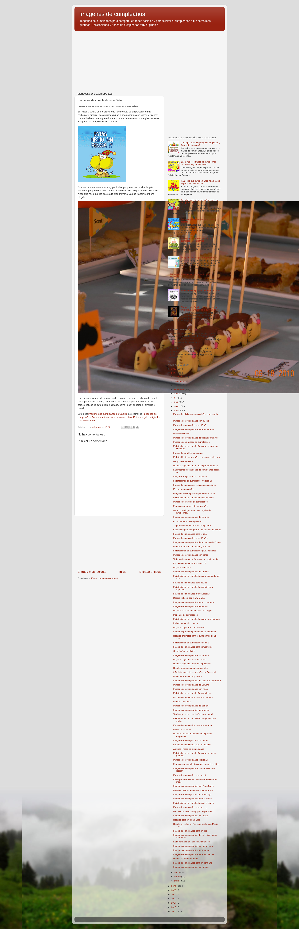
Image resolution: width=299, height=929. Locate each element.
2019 (174, 894)
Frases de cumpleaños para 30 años (190, 425)
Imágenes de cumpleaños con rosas (190, 740)
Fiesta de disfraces (182, 729)
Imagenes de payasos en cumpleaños (191, 442)
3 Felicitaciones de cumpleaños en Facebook (194, 672)
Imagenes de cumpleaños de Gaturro (108, 414)
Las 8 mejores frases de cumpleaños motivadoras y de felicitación (198, 163)
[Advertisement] (149, 58)
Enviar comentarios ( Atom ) (104, 578)
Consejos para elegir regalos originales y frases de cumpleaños (200, 143)
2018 (174, 898)
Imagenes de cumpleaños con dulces (191, 421)
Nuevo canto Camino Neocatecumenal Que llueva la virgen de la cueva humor (199, 308)
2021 (174, 886)
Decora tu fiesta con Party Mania (189, 598)
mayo (177, 406)
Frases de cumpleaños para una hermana (201, 290)
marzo (177, 872)
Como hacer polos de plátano (187, 521)
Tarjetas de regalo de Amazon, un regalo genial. (196, 559)
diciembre (179, 376)
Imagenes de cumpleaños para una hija (192, 794)
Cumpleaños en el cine (184, 651)
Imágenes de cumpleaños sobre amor (191, 655)
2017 (174, 903)
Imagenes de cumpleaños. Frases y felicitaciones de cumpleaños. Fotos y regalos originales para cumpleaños (119, 417)
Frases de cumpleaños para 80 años (190, 538)
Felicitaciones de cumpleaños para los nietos (194, 551)
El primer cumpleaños (183, 489)
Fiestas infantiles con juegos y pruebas (191, 546)
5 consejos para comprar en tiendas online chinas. (197, 529)
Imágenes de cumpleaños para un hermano (194, 429)
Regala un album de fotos (185, 858)
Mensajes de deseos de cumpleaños (190, 506)
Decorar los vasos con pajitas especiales (192, 811)
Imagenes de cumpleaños (112, 14)
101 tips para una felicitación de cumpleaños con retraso (196, 239)
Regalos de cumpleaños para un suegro (192, 610)
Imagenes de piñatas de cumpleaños (191, 476)
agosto (177, 393)
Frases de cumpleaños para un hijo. (190, 831)
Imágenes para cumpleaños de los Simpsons (194, 631)
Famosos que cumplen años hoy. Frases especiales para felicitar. (200, 182)
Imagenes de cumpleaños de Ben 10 (190, 706)
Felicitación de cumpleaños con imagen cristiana (196, 457)
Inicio (122, 571)
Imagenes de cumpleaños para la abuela (192, 798)
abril (176, 410)
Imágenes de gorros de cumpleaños (190, 502)
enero (177, 881)
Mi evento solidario (182, 433)
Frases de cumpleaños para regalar (190, 534)
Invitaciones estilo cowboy (185, 623)
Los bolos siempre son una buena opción (193, 790)
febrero (177, 876)
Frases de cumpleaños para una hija (190, 807)
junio (176, 402)
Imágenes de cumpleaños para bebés (199, 257)
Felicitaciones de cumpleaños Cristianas (192, 481)
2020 (174, 890)
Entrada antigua (150, 571)
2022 (174, 373)
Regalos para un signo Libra (186, 820)
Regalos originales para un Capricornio (191, 663)
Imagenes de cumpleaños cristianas (190, 760)
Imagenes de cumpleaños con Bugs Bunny (193, 786)
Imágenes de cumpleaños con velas (190, 689)
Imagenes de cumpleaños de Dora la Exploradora (197, 680)
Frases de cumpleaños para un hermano (192, 863)
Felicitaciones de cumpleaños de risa (191, 643)
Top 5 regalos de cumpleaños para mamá (193, 714)
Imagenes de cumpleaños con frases (191, 867)
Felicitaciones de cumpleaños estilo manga (193, 803)
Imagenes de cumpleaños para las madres (193, 854)
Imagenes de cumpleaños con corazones (193, 846)
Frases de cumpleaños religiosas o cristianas (194, 485)
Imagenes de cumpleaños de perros (190, 606)
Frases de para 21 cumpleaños (188, 453)
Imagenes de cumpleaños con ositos (190, 555)
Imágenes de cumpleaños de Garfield (191, 571)
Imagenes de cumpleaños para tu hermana (193, 602)
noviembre (179, 381)
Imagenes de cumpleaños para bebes (191, 710)
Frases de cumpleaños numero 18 (189, 563)
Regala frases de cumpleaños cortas (190, 668)
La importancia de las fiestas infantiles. (191, 842)
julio (176, 398)
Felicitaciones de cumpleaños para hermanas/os (196, 619)
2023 (174, 369)
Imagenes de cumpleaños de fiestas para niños (195, 438)
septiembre (179, 389)
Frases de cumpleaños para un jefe (190, 775)
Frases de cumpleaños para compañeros (192, 647)
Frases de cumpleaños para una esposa (192, 725)
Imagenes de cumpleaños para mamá (191, 850)
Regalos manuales (182, 567)
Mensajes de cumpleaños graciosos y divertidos (196, 764)
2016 (174, 907)
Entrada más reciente (92, 571)
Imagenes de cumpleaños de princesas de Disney (197, 542)
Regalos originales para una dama (189, 659)
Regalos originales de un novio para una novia (195, 465)
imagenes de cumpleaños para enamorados (194, 493)
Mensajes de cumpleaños (185, 615)
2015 (174, 911)
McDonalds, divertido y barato (187, 676)
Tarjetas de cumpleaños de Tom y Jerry (192, 525)
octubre (178, 385)
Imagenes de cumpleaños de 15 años (191, 517)
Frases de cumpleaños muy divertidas (191, 594)
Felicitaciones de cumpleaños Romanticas (193, 497)
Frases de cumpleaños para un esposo (191, 744)
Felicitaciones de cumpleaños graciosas (192, 693)
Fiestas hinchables (182, 701)
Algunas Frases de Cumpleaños (188, 749)
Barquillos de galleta (183, 461)
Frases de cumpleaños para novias (190, 583)
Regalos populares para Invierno (188, 627)
